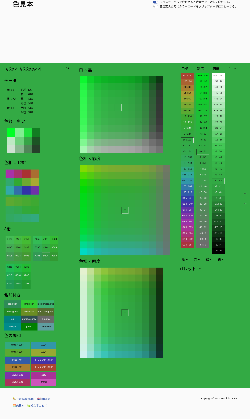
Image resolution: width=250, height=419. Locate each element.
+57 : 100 (218, 75)
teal (12, 319)
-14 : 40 (203, 186)
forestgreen (12, 311)
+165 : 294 (187, 221)
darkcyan (12, 326)
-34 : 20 (203, 215)
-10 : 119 (187, 122)
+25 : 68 (218, 122)
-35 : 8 (218, 239)
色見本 (18, 405)
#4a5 (9, 247)
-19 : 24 (218, 215)
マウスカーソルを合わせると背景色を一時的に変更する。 (196, 2)
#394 (45, 255)
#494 (18, 255)
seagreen (12, 304)
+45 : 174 (187, 174)
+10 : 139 (187, 157)
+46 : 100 (202, 75)
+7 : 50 (218, 151)
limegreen (29, 304)
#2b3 (26, 266)
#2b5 (9, 266)
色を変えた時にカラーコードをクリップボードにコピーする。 (199, 6)
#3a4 (45, 247)
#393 (54, 255)
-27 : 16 (218, 227)
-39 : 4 (218, 244)
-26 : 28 (203, 204)
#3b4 (45, 239)
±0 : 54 (202, 151)
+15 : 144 (187, 163)
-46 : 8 (202, 233)
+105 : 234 (187, 198)
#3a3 (54, 247)
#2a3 (26, 275)
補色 (43, 375)
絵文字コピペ (37, 405)
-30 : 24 (203, 209)
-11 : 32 (218, 204)
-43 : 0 (218, 250)
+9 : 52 (218, 145)
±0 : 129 (187, 139)
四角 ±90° (17, 360)
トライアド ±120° (44, 360)
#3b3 (54, 239)
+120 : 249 (187, 204)
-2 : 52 (202, 157)
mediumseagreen (46, 304)
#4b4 (18, 239)
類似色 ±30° (17, 345)
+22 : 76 (202, 110)
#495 (9, 255)
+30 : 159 (187, 169)
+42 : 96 (202, 81)
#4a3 (26, 247)
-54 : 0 (202, 244)
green (29, 326)
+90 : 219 (187, 192)
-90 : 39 (187, 87)
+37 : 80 (218, 104)
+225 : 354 (187, 244)
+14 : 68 (202, 122)
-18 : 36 (203, 192)
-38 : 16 (203, 221)
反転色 (43, 382)
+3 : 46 (218, 163)
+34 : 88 (202, 93)
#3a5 (37, 247)
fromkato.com (23, 398)
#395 (37, 255)
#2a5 (9, 275)
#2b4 (18, 266)
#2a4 (18, 275)
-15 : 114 (187, 116)
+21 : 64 (218, 128)
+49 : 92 (218, 87)
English (44, 398)
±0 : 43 (218, 180)
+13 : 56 (218, 139)
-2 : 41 (218, 186)
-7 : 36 (218, 198)
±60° (43, 345)
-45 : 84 (187, 104)
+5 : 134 (187, 151)
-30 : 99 (187, 110)
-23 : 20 (218, 221)
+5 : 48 (218, 157)
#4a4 (18, 247)
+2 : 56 (202, 145)
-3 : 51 (202, 163)
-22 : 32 (203, 198)
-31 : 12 (218, 233)
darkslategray (29, 319)
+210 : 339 (187, 239)
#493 (26, 255)
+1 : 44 (218, 174)
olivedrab (29, 311)
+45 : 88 (218, 93)
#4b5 (9, 239)
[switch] (155, 2)
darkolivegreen (45, 311)
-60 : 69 (187, 98)
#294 (18, 283)
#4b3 (26, 239)
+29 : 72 (218, 116)
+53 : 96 (218, 81)
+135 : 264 (187, 209)
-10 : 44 (203, 180)
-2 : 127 (187, 133)
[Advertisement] (125, 37)
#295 (9, 283)
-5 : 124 (187, 128)
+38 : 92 (202, 87)
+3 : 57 (202, 139)
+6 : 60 (202, 133)
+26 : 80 (202, 104)
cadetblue (46, 326)
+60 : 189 (187, 180)
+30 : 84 (202, 98)
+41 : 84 (218, 98)
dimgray (46, 319)
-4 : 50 (202, 169)
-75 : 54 (187, 93)
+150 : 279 (187, 215)
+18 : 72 (202, 116)
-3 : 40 (218, 192)
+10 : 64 (202, 128)
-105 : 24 (187, 81)
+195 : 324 (187, 233)
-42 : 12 (203, 227)
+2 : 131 (187, 145)
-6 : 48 (202, 174)
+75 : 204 (187, 186)
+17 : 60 (218, 133)
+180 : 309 (187, 227)
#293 (26, 283)
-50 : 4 (202, 239)
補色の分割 (17, 375)
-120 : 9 (187, 75)
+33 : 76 (218, 110)
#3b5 (37, 239)
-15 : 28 (218, 209)
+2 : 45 (218, 169)
